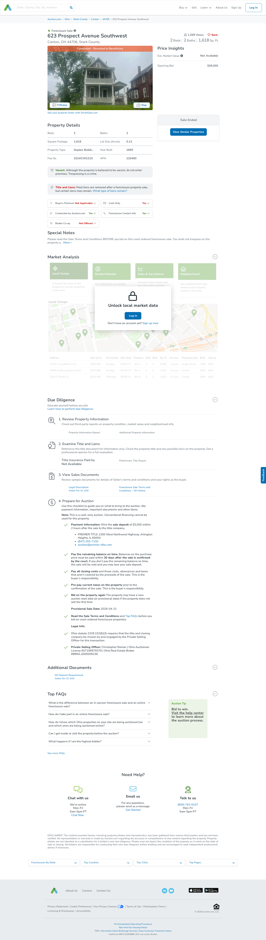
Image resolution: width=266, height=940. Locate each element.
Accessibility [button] (83, 911)
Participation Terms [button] (154, 906)
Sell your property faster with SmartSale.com (73, 112)
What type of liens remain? (110, 191)
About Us (221, 7)
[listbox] (183, 7)
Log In (253, 7)
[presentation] (44, 7)
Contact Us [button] (103, 891)
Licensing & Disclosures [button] (61, 911)
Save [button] (212, 35)
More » (67, 242)
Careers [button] (87, 891)
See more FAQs (56, 758)
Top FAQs (131, 620)
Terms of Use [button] (133, 906)
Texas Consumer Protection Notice (155, 930)
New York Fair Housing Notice (133, 927)
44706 (105, 19)
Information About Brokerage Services (119, 930)
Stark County (80, 19)
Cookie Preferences (80, 906)
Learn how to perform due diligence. (71, 409)
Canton (95, 19)
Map (142, 105)
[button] (54, 891)
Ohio (67, 19)
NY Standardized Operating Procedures (133, 924)
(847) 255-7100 (88, 545)
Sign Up (236, 7)
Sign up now (150, 323)
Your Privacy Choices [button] (108, 906)
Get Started (133, 815)
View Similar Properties (188, 132)
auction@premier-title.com (95, 548)
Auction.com (54, 19)
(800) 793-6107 (188, 809)
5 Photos (59, 105)
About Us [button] (72, 891)
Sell (194, 7)
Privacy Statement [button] (58, 906)
